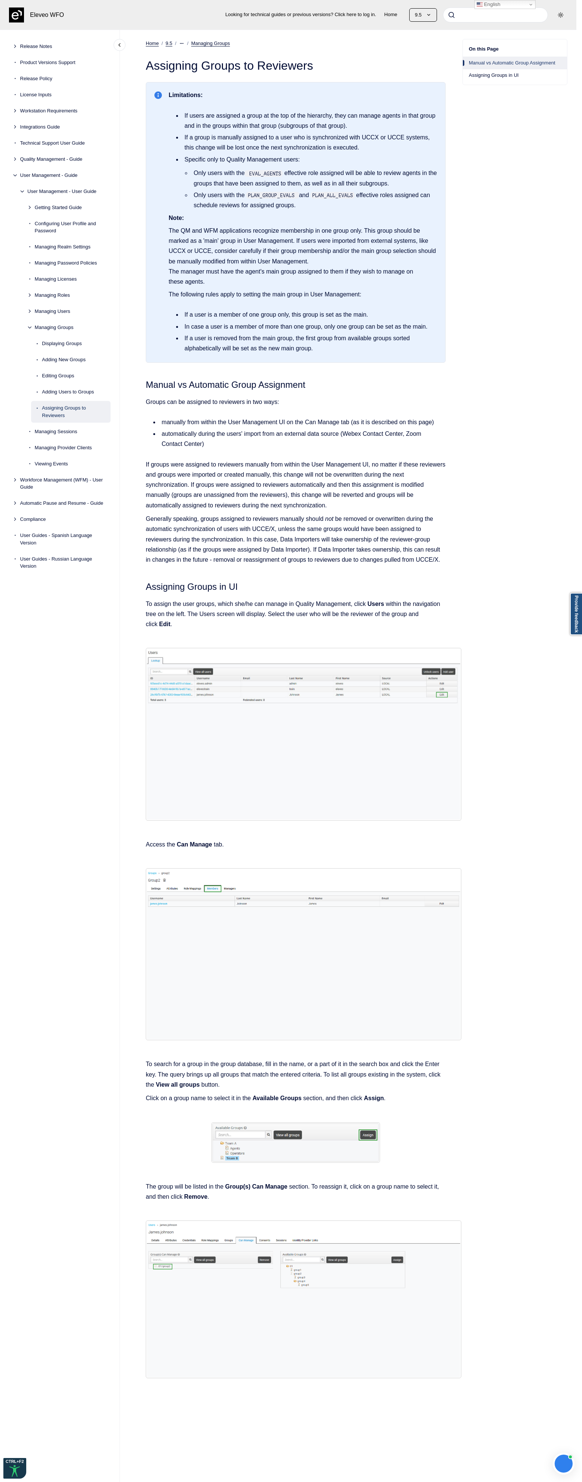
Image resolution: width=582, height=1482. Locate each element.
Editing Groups (58, 375)
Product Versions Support (47, 62)
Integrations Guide (40, 127)
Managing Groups (54, 327)
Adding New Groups (63, 359)
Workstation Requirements (49, 111)
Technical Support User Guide (52, 143)
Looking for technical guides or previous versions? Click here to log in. (300, 14)
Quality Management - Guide (51, 159)
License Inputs (36, 94)
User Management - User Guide (61, 191)
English (488, 4)
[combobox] (495, 15)
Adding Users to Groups (68, 392)
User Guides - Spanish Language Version (56, 539)
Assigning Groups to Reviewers (64, 411)
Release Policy (36, 78)
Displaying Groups (62, 343)
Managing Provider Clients (63, 447)
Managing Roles (52, 295)
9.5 (169, 43)
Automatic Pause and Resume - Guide (61, 503)
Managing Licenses (56, 279)
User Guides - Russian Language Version (56, 562)
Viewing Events (51, 464)
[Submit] (452, 15)
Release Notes (36, 46)
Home (390, 14)
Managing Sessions (56, 431)
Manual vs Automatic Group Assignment (512, 63)
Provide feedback (576, 614)
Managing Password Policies (66, 263)
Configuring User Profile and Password (65, 227)
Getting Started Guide (58, 207)
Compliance (33, 519)
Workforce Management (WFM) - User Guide (61, 483)
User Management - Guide (49, 175)
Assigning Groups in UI (494, 75)
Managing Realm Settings (63, 247)
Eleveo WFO (47, 15)
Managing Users (52, 311)
